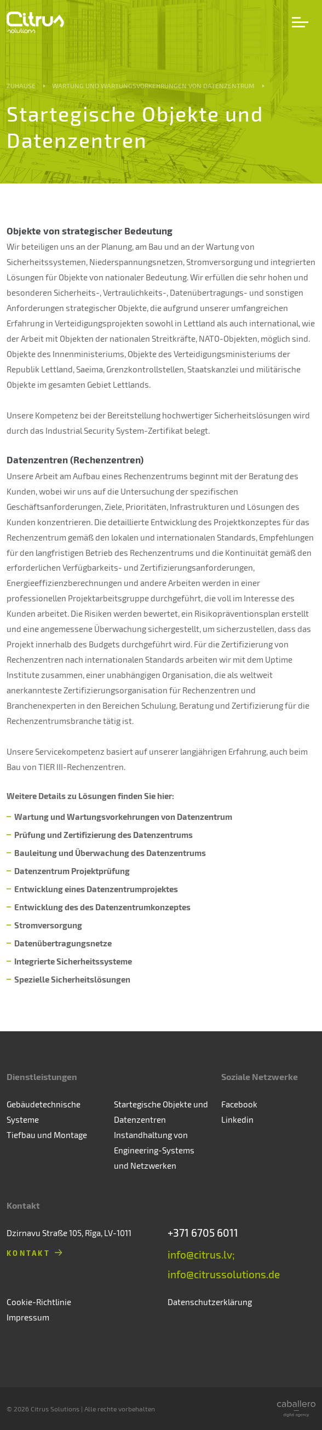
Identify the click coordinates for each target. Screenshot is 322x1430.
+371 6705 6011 (203, 1232)
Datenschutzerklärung (210, 1302)
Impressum (28, 1317)
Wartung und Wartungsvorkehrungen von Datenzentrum (153, 85)
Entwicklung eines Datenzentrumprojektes (96, 889)
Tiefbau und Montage (47, 1135)
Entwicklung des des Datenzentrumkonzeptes (102, 907)
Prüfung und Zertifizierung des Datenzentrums (103, 835)
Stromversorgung (48, 925)
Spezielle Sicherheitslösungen (72, 979)
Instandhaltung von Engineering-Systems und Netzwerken (154, 1150)
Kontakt (28, 1253)
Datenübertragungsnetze (63, 943)
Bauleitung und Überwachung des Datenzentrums (110, 853)
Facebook (239, 1104)
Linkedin (237, 1119)
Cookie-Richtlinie (39, 1302)
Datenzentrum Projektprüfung (72, 871)
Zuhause (21, 85)
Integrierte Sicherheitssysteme (73, 961)
